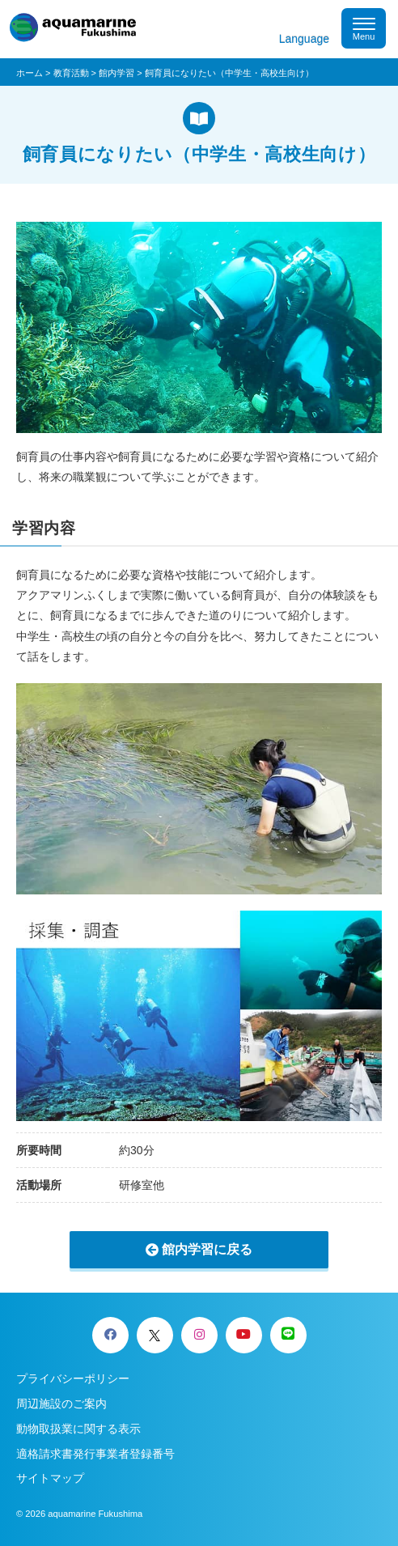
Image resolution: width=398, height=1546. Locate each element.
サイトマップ (50, 1478)
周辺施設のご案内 (61, 1403)
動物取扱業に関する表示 (78, 1428)
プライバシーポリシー (72, 1378)
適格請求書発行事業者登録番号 (95, 1453)
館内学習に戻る (207, 1249)
